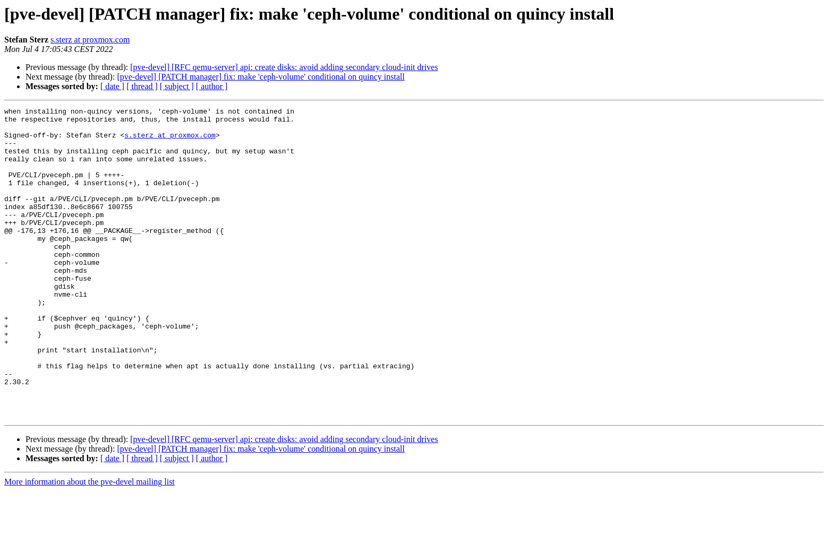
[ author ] (212, 86)
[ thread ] (142, 86)
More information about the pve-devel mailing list (89, 543)
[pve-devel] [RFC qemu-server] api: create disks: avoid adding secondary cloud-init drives (284, 67)
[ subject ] (177, 86)
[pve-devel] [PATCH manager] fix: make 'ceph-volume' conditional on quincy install (260, 76)
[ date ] (112, 86)
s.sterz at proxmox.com (90, 39)
